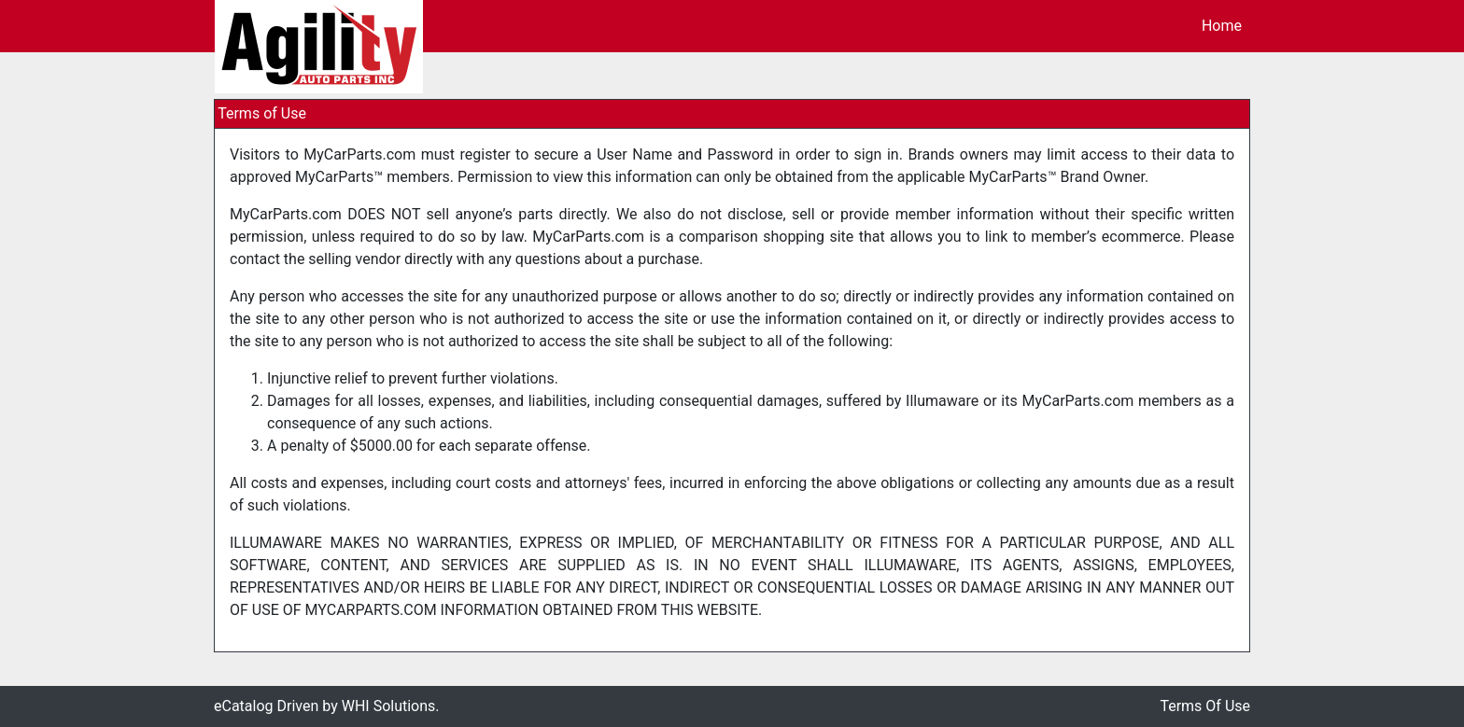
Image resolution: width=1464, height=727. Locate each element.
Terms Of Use (1205, 706)
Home (1222, 26)
